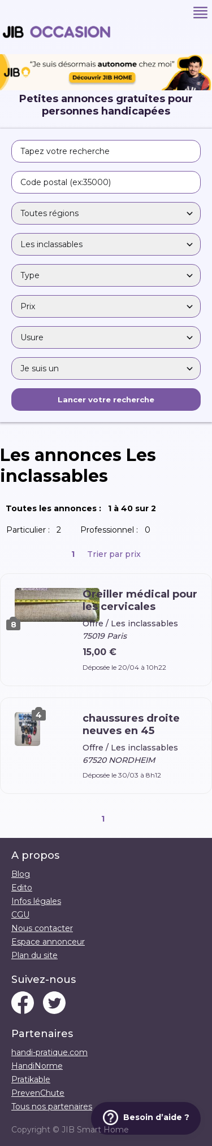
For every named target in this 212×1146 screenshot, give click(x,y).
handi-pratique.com (49, 1052)
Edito (21, 887)
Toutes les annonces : (83, 508)
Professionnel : (117, 530)
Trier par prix (114, 554)
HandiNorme (37, 1066)
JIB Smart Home (95, 1130)
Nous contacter (42, 928)
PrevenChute (37, 1093)
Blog (20, 874)
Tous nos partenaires (51, 1106)
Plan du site (34, 955)
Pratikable (30, 1079)
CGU (20, 915)
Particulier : (36, 530)
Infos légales (36, 901)
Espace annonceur (48, 942)
